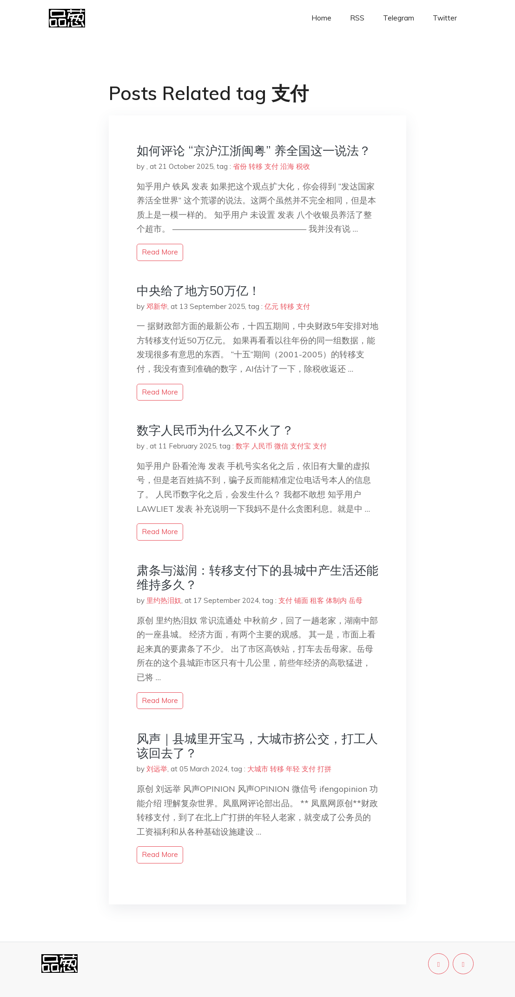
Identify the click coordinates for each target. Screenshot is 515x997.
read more (160, 252)
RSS (357, 17)
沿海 (287, 166)
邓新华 (156, 306)
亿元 (271, 306)
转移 (256, 166)
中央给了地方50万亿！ (198, 290)
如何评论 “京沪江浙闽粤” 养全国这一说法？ (254, 150)
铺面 (301, 600)
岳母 (356, 600)
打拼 (324, 768)
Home (321, 17)
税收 (303, 166)
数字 (243, 446)
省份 (240, 166)
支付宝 (300, 446)
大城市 (257, 768)
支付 (271, 166)
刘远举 (156, 768)
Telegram (398, 17)
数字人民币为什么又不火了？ (215, 430)
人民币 (261, 446)
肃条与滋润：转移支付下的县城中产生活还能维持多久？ (257, 577)
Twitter (445, 17)
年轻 (293, 768)
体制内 (336, 600)
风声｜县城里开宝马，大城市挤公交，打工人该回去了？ (257, 746)
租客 (317, 600)
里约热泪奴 (163, 600)
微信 (281, 446)
